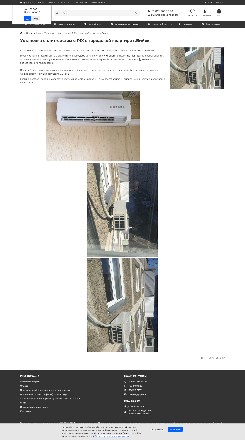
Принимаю (175, 429)
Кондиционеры (35, 24)
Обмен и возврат (29, 381)
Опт (70, 2)
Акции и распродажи (124, 24)
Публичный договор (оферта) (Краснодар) (43, 394)
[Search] (100, 13)
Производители (97, 2)
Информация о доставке (34, 407)
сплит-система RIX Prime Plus (118, 56)
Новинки (185, 24)
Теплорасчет (81, 2)
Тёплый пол (92, 24)
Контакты (25, 411)
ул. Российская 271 (138, 406)
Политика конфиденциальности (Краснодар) (45, 390)
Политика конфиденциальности (112, 436)
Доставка (51, 2)
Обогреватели (65, 24)
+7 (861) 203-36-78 (160, 11)
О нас (41, 2)
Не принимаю (157, 429)
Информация (29, 375)
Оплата (61, 2)
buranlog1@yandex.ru (162, 15)
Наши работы (157, 24)
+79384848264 (135, 386)
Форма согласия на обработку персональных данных (50, 398)
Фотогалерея (210, 24)
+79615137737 (135, 390)
